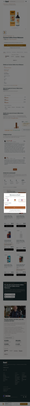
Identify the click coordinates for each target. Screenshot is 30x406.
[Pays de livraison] (15, 205)
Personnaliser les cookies (12, 211)
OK (15, 207)
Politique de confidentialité (18, 211)
